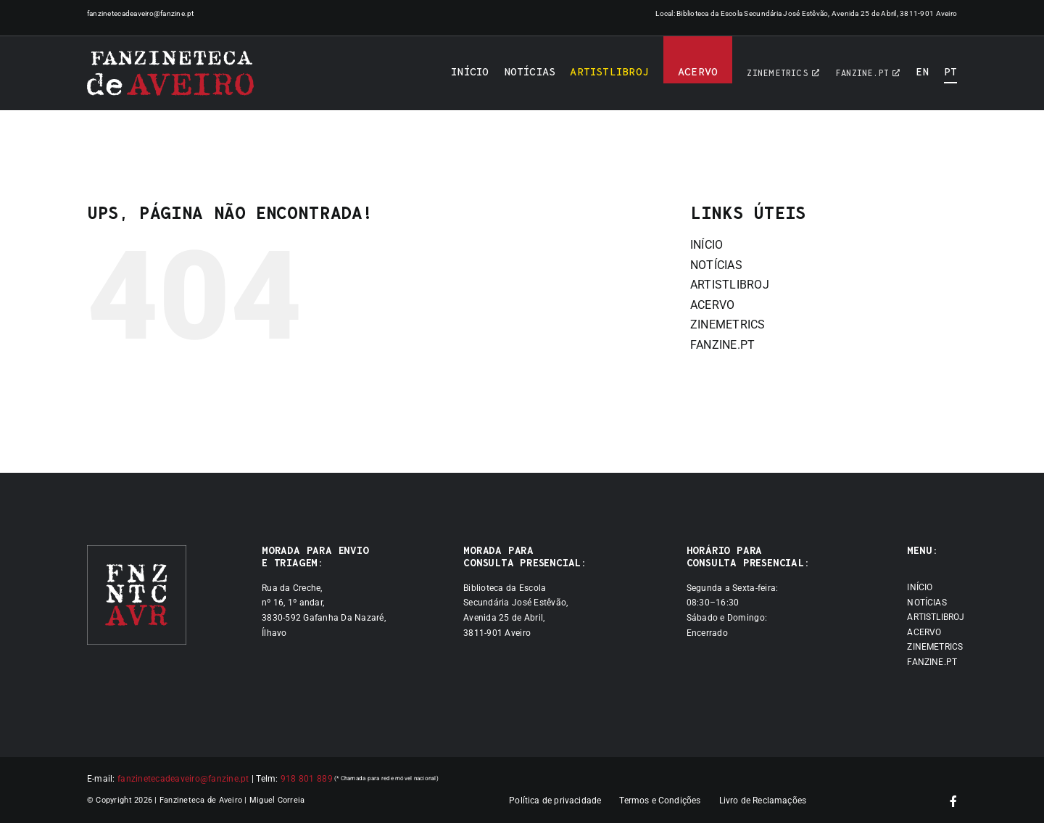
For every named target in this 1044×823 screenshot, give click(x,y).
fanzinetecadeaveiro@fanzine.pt (140, 13)
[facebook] (953, 801)
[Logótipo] (170, 73)
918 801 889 (307, 779)
